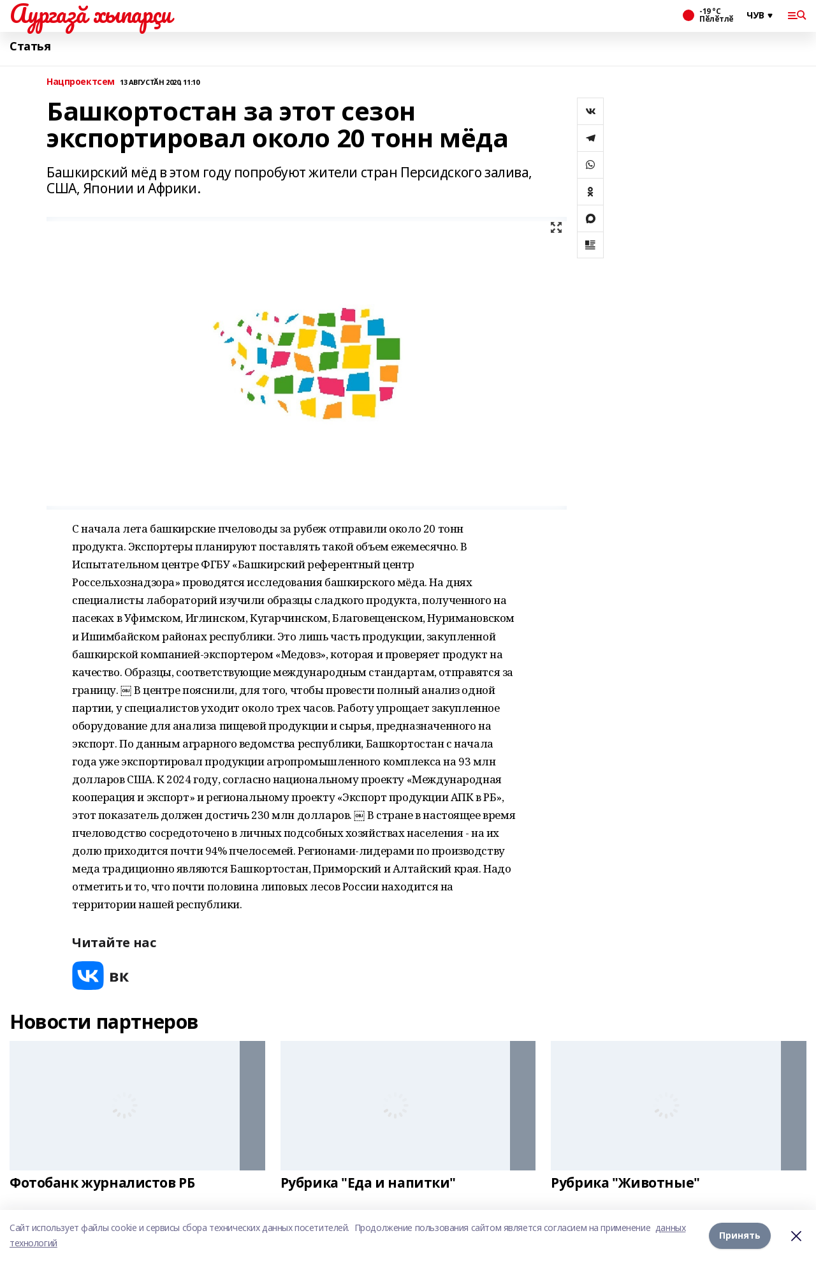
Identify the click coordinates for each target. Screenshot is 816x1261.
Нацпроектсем (81, 82)
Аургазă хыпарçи (90, 13)
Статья (30, 46)
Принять (740, 1235)
